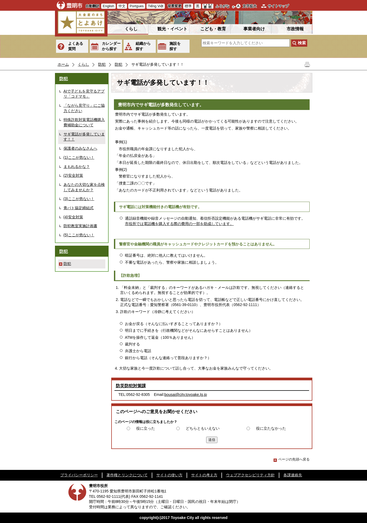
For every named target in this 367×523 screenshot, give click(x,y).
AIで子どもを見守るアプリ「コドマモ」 (84, 94)
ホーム (63, 64)
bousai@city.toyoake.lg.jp (185, 394)
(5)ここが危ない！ (79, 235)
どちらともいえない (203, 428)
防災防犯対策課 (131, 386)
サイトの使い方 (169, 475)
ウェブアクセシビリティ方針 (250, 475)
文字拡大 (250, 6)
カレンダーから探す (111, 46)
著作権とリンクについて (127, 475)
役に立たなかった (271, 428)
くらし (131, 29)
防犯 (102, 64)
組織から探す (143, 46)
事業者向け (254, 29)
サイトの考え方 (204, 475)
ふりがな (222, 6)
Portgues (137, 6)
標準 (188, 6)
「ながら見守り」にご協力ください (84, 108)
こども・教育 (213, 29)
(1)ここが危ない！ (79, 157)
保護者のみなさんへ (80, 148)
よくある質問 (75, 46)
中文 (121, 6)
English (108, 6)
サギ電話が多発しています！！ (84, 137)
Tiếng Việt (155, 6)
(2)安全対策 (73, 175)
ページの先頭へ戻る (291, 459)
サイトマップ (278, 6)
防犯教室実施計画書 (80, 226)
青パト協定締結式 (79, 208)
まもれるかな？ (77, 166)
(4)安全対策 (73, 217)
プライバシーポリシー (79, 475)
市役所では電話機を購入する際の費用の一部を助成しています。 (179, 224)
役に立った (145, 428)
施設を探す (175, 46)
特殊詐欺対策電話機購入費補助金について (84, 122)
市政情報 (295, 29)
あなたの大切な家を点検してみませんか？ (84, 187)
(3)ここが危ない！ (79, 199)
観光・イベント (172, 29)
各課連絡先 (292, 475)
